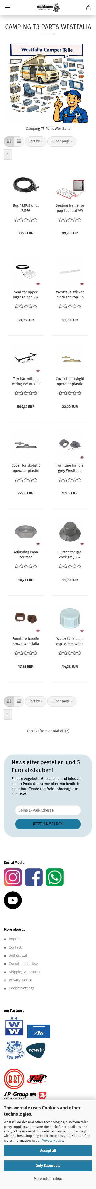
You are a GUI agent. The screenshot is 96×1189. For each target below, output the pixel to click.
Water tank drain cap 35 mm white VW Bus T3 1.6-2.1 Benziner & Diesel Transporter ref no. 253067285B (70, 642)
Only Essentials (48, 1166)
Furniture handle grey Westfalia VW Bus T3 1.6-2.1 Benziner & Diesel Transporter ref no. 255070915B (69, 468)
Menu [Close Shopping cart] (7, 7)
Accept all (48, 1150)
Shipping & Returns (24, 972)
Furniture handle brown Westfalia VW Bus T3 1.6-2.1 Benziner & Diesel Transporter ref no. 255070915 (25, 642)
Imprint (15, 939)
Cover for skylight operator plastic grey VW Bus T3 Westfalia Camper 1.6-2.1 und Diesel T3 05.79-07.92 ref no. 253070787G (26, 468)
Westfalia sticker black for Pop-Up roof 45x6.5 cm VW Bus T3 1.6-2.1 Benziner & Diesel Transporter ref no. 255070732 (70, 295)
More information (48, 1179)
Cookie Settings (21, 988)
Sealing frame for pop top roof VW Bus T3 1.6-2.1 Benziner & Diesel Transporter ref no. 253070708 (70, 208)
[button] (9, 141)
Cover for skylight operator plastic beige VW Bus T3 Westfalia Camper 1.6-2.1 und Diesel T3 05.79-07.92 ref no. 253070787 (70, 382)
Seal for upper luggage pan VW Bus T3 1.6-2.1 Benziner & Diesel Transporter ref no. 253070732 (26, 295)
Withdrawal (18, 955)
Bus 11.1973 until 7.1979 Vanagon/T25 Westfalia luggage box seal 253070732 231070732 (25, 208)
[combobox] (35, 141)
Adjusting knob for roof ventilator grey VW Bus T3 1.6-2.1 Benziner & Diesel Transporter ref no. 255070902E (25, 555)
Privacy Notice (52, 1140)
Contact (15, 947)
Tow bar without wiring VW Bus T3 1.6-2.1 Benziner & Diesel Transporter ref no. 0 (26, 382)
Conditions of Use (23, 964)
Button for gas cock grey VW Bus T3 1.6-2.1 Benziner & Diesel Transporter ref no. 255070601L (70, 555)
